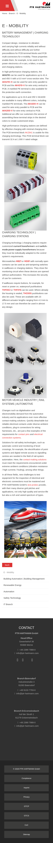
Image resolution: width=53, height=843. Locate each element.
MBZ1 (19, 261)
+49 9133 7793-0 (27, 690)
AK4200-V (7, 110)
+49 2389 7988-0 (27, 650)
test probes (32, 485)
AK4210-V (20, 85)
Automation (9, 591)
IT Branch (8, 604)
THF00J (6, 290)
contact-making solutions (34, 459)
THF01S (17, 290)
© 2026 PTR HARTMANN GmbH (26, 769)
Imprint (26, 788)
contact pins (23, 434)
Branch (12, 13)
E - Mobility (21, 13)
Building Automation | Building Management (24, 578)
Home (4, 13)
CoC (26, 825)
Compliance (26, 778)
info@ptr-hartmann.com (26, 653)
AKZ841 (29, 132)
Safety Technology (12, 598)
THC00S (27, 293)
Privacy (26, 797)
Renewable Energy (12, 585)
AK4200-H (33, 104)
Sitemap (26, 834)
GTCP (26, 806)
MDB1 (27, 261)
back (7, 565)
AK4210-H (7, 82)
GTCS (26, 816)
